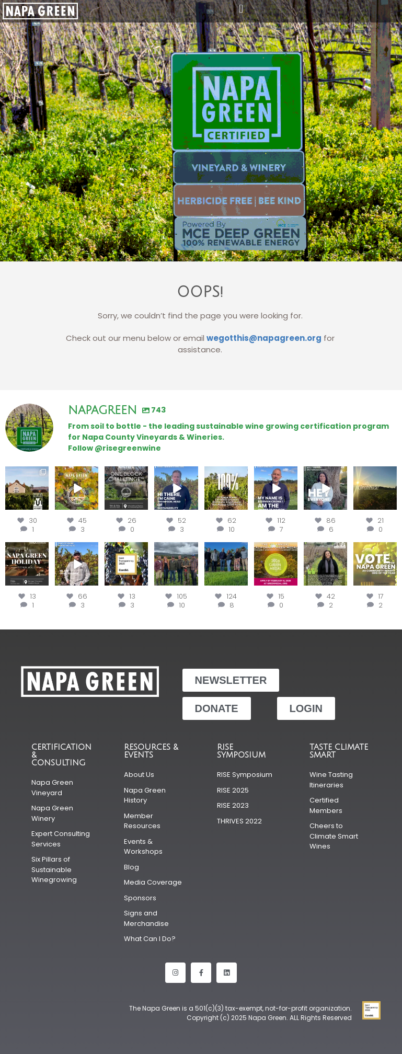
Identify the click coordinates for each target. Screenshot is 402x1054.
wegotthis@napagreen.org (263, 338)
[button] (241, 8)
